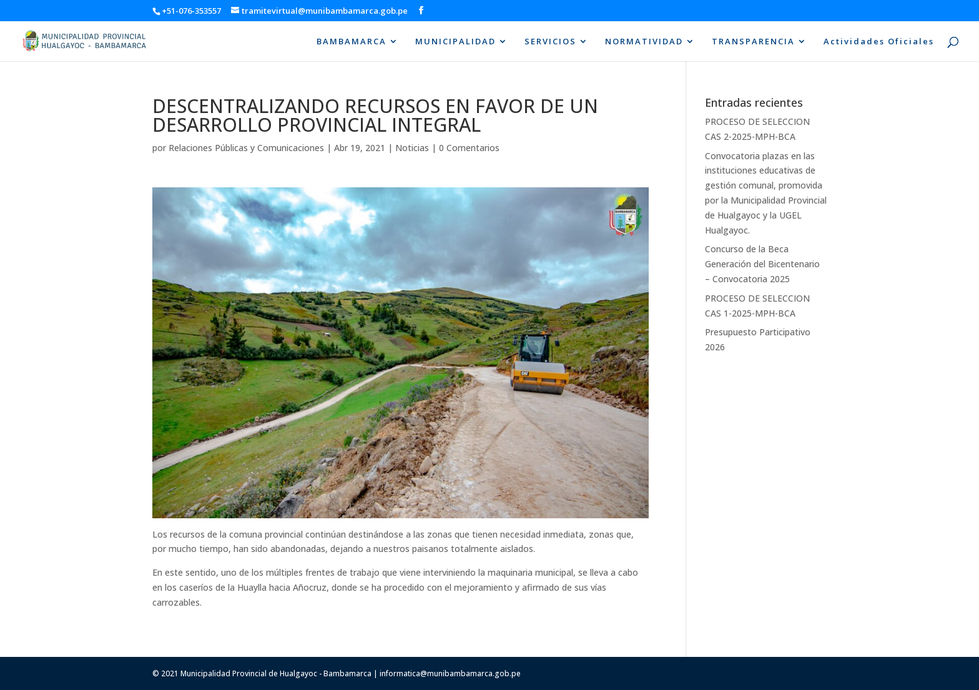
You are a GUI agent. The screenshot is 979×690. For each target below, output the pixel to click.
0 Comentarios (469, 148)
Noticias (412, 148)
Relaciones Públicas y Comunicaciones (246, 148)
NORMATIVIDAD (644, 42)
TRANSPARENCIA (753, 42)
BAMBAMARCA (351, 42)
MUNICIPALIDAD (455, 42)
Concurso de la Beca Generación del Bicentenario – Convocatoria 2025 (762, 264)
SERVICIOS (550, 42)
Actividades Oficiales (879, 42)
